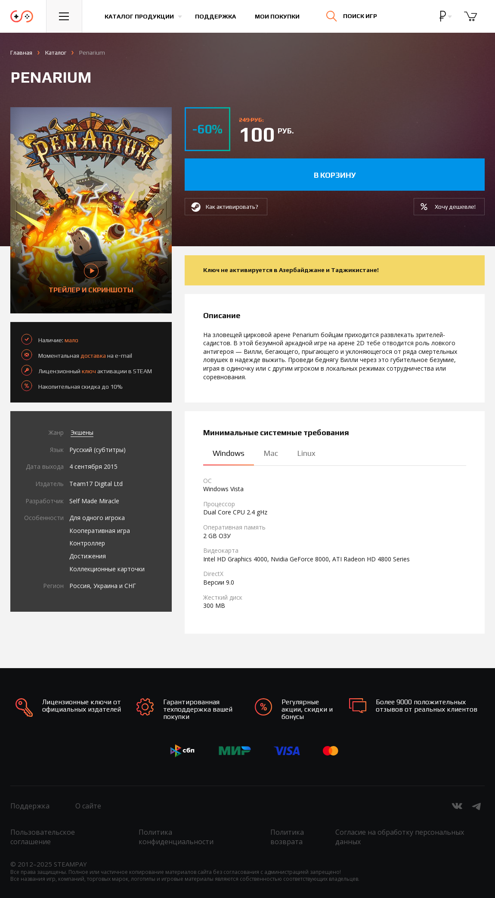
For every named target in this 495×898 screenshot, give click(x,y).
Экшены (82, 432)
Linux (306, 453)
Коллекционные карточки (107, 569)
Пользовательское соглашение (42, 836)
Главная (21, 52)
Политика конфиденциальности (176, 836)
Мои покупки (277, 16)
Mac (270, 453)
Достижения (87, 556)
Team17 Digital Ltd (96, 484)
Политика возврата (287, 836)
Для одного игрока (97, 518)
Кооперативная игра (99, 530)
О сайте (88, 806)
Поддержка (215, 16)
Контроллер (87, 543)
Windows (228, 453)
